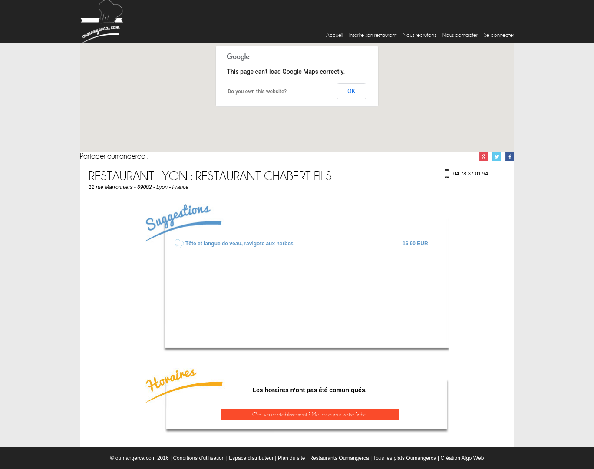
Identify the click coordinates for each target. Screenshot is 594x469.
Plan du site (291, 458)
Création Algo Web (462, 458)
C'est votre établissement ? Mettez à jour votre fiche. (309, 414)
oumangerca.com (136, 458)
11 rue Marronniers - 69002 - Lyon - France (138, 187)
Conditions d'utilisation (198, 458)
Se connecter (499, 35)
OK (351, 91)
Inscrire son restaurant (372, 35)
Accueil (334, 35)
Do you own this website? (257, 92)
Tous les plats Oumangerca (404, 458)
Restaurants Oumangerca (339, 458)
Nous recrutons (419, 35)
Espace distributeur (251, 458)
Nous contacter (460, 35)
